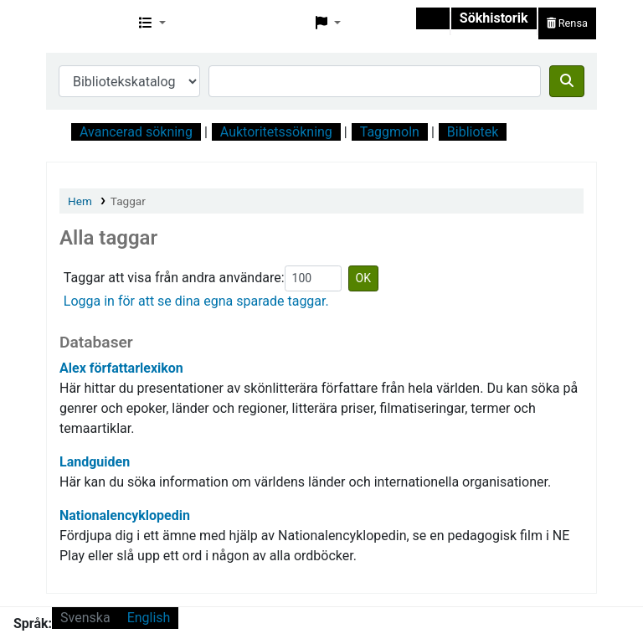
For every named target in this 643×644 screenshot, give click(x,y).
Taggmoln (389, 132)
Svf (89, 23)
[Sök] (566, 81)
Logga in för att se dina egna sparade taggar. (196, 301)
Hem (80, 201)
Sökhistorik (494, 18)
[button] (152, 23)
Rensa (567, 23)
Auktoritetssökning (276, 132)
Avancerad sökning (136, 132)
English (149, 618)
